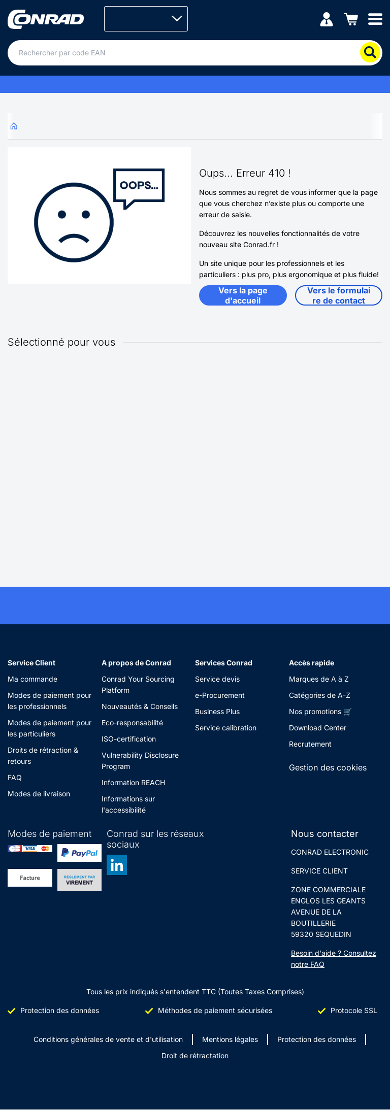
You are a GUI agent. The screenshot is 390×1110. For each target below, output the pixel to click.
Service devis (217, 679)
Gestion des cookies (328, 767)
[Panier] (351, 18)
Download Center (317, 727)
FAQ (15, 777)
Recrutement (310, 743)
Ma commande (32, 679)
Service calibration (225, 727)
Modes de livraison (39, 793)
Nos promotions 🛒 (320, 711)
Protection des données (316, 1039)
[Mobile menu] (375, 18)
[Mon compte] (326, 18)
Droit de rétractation (195, 1055)
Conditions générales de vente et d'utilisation (108, 1039)
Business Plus (217, 711)
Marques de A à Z (319, 679)
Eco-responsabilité (132, 722)
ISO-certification (129, 738)
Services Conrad (223, 662)
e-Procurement (220, 695)
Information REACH (133, 782)
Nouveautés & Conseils (140, 706)
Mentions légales (230, 1039)
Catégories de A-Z (319, 695)
